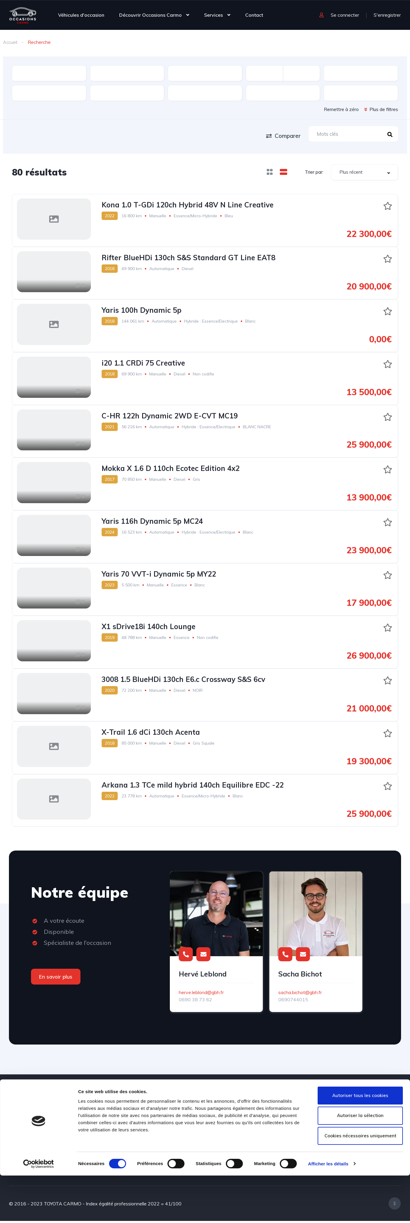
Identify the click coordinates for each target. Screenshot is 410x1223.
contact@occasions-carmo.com (364, 1123)
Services (213, 15)
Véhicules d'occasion (81, 15)
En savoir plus (55, 979)
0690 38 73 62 (195, 1002)
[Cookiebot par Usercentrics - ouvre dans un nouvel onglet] (39, 1211)
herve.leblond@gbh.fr (201, 994)
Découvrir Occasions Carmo (150, 15)
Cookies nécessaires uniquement (360, 1183)
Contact (254, 15)
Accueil (10, 42)
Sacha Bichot (300, 976)
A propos (92, 1121)
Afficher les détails (328, 1211)
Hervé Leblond (202, 976)
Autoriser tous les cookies (360, 1143)
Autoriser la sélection (360, 1163)
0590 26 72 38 (370, 1110)
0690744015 (293, 1002)
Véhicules (92, 1107)
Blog (136, 1107)
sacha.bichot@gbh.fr (300, 994)
